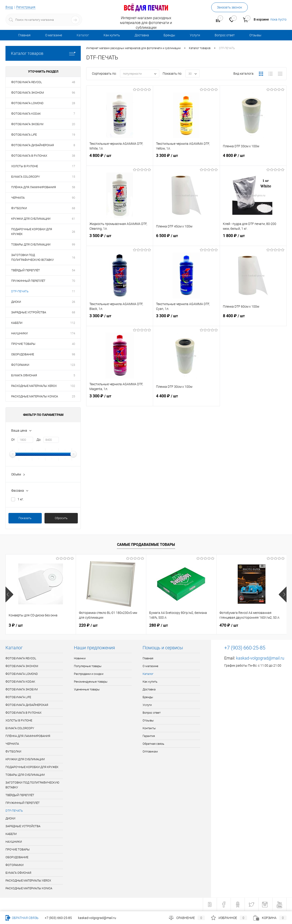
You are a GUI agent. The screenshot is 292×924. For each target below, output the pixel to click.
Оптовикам (150, 751)
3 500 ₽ (119, 239)
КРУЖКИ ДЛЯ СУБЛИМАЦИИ (30, 218)
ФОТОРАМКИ (20, 365)
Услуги (195, 35)
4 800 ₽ (119, 159)
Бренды (169, 35)
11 (73, 291)
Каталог (83, 35)
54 (73, 270)
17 (73, 166)
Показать (24, 518)
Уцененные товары (87, 689)
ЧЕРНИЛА (18, 197)
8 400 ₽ (253, 319)
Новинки (80, 658)
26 (73, 231)
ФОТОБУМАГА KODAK (26, 113)
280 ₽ (158, 625)
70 (73, 280)
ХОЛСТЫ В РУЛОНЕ (24, 166)
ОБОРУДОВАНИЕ (22, 354)
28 (73, 103)
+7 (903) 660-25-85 (58, 918)
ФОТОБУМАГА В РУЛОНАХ (29, 155)
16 (73, 257)
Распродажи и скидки (88, 674)
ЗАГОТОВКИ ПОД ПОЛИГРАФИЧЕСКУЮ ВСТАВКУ (32, 257)
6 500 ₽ (186, 239)
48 (73, 82)
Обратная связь (153, 743)
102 (72, 386)
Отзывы (255, 35)
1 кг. (21, 499)
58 (73, 187)
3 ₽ (16, 625)
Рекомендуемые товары (90, 681)
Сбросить (61, 518)
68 (73, 208)
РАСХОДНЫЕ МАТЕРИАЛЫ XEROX (34, 386)
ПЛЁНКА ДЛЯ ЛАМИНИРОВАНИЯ (33, 187)
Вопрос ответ (225, 35)
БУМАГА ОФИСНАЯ (24, 375)
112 (72, 323)
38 (73, 155)
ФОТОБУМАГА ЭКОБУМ (27, 124)
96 (73, 92)
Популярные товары (88, 666)
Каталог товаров (43, 53)
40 (73, 344)
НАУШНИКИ (19, 333)
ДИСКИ (16, 302)
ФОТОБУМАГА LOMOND (27, 103)
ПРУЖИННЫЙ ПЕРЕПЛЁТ (28, 280)
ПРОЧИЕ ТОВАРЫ (23, 344)
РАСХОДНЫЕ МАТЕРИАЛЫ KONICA (34, 396)
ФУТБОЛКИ (19, 208)
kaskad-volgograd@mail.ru (260, 658)
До (38, 439)
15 (73, 176)
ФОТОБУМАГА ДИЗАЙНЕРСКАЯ (32, 145)
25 (73, 396)
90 (73, 197)
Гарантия (149, 736)
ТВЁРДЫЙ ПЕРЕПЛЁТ (25, 270)
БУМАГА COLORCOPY (25, 176)
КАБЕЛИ (16, 323)
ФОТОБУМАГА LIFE (24, 134)
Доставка (142, 35)
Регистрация (25, 7)
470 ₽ (228, 625)
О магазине (53, 35)
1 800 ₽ (253, 239)
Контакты (149, 728)
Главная (24, 35)
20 (73, 124)
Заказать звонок (229, 7)
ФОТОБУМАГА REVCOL (26, 82)
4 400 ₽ (186, 399)
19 (73, 134)
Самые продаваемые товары (146, 544)
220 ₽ (88, 625)
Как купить (112, 35)
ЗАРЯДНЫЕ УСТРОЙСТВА (28, 312)
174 (72, 333)
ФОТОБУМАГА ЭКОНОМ (27, 92)
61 (73, 218)
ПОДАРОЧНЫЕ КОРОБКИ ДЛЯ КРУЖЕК (31, 231)
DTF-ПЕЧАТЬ (20, 291)
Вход (9, 7)
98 (73, 354)
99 (73, 244)
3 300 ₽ (186, 159)
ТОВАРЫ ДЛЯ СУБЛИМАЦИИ (30, 244)
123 (72, 365)
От (13, 439)
